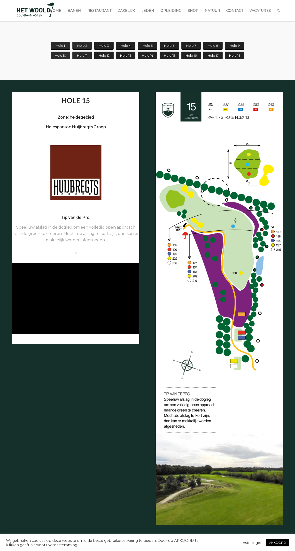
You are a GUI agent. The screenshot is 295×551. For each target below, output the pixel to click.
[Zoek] (278, 10)
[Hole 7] (191, 46)
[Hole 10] (60, 56)
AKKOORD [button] (277, 542)
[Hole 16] (191, 56)
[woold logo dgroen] (35, 10)
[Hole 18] (234, 56)
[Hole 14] (147, 56)
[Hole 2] (82, 46)
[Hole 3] (104, 46)
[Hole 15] (169, 56)
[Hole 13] (125, 56)
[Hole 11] (82, 56)
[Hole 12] (104, 56)
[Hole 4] (125, 46)
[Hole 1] (60, 46)
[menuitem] (55, 10)
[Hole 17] (213, 56)
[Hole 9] (234, 46)
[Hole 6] (169, 46)
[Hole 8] (213, 46)
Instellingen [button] (252, 543)
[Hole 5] (147, 46)
